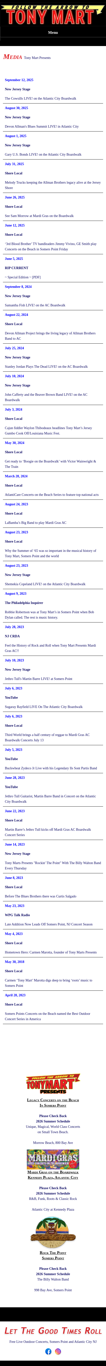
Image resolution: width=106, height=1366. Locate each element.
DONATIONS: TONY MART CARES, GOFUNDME (53, 64)
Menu (53, 32)
